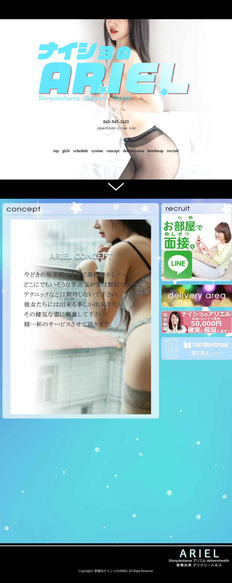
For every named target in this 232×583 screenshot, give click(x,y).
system (97, 151)
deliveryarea (133, 151)
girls (66, 151)
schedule (80, 151)
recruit (173, 151)
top (56, 151)
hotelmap (156, 151)
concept (113, 151)
